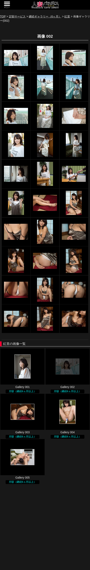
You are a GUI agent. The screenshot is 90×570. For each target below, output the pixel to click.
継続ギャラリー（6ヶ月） (45, 16)
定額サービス (17, 16)
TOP (3, 16)
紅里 (67, 16)
